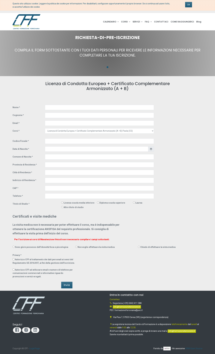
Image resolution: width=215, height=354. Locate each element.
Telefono (17, 196)
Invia (67, 285)
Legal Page (34, 348)
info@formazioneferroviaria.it (127, 307)
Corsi (16, 131)
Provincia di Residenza (24, 164)
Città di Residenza (22, 172)
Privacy (16, 255)
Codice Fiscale (20, 141)
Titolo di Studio (20, 204)
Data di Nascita (20, 149)
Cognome (17, 115)
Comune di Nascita (22, 157)
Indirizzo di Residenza (24, 180)
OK (188, 4)
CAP (15, 188)
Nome (16, 107)
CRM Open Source (193, 348)
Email (15, 123)
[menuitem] (161, 22)
